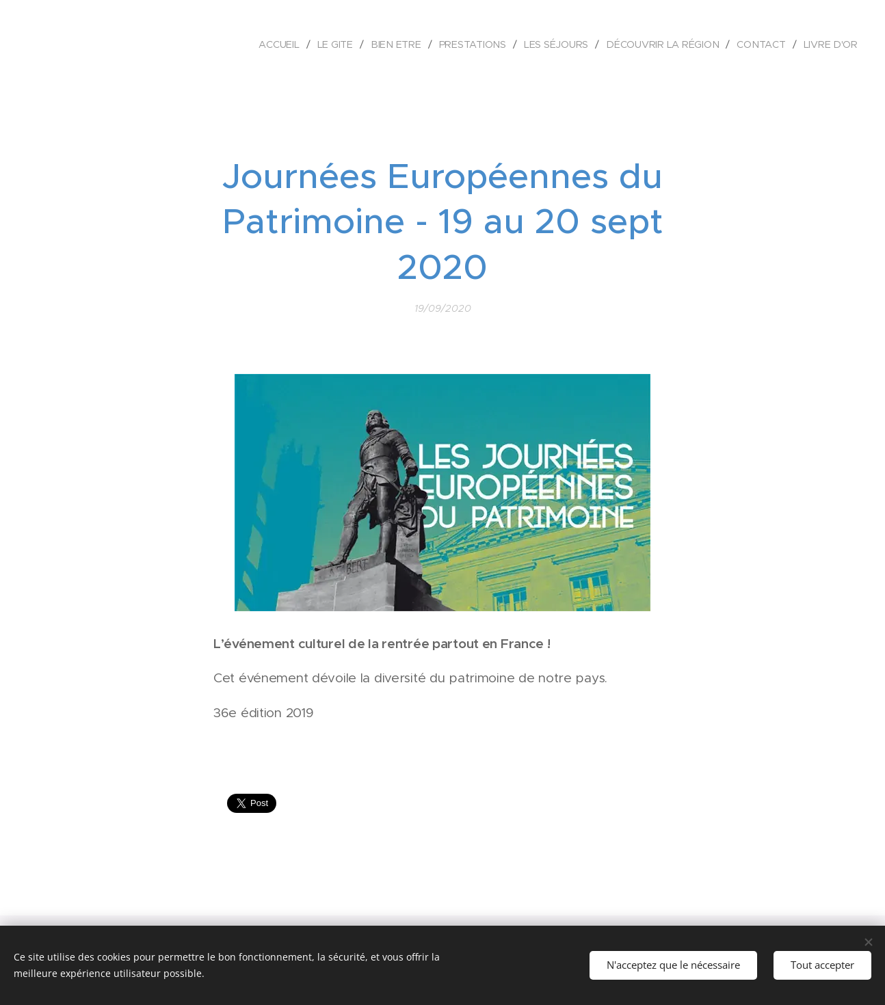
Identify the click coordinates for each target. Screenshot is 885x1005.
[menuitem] (283, 44)
